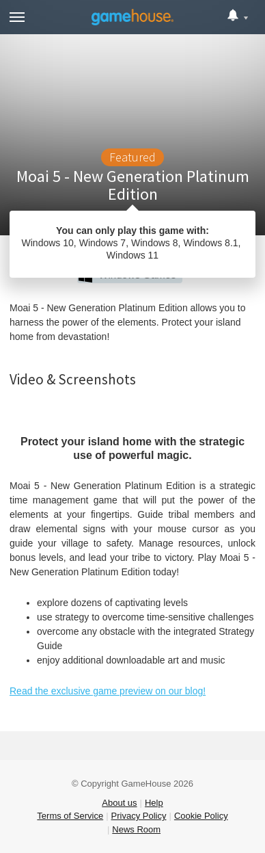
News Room (136, 829)
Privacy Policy (139, 816)
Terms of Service (70, 816)
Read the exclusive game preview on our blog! (108, 690)
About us (119, 803)
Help (154, 803)
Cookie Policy (201, 816)
